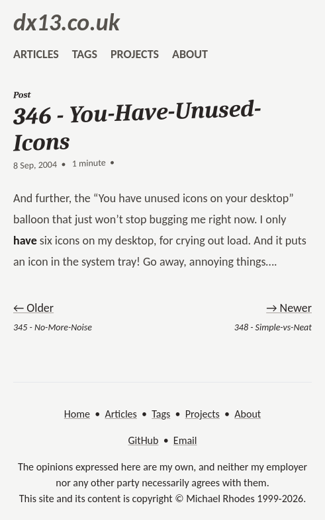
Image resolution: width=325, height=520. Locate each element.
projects (135, 54)
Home (77, 414)
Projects (202, 414)
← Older (33, 308)
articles (36, 54)
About (247, 414)
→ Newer (289, 308)
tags (84, 54)
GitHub (143, 440)
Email (185, 440)
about (190, 54)
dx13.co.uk (66, 22)
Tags (161, 414)
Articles (120, 414)
